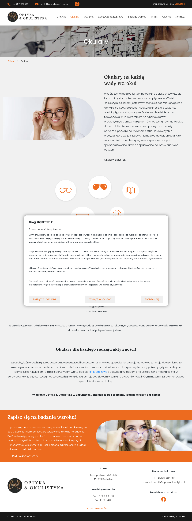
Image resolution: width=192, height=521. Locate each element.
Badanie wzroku (137, 16)
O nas (154, 16)
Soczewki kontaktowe (110, 16)
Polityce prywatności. (112, 284)
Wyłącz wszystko (100, 299)
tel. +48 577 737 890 (163, 478)
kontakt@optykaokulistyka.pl (54, 4)
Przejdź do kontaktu (25, 455)
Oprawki (89, 16)
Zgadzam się (152, 299)
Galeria (166, 16)
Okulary (74, 16)
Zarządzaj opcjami (44, 299)
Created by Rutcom (173, 516)
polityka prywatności (96, 508)
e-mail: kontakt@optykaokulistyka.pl (164, 482)
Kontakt (180, 16)
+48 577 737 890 (20, 4)
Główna (61, 16)
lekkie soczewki (98, 372)
